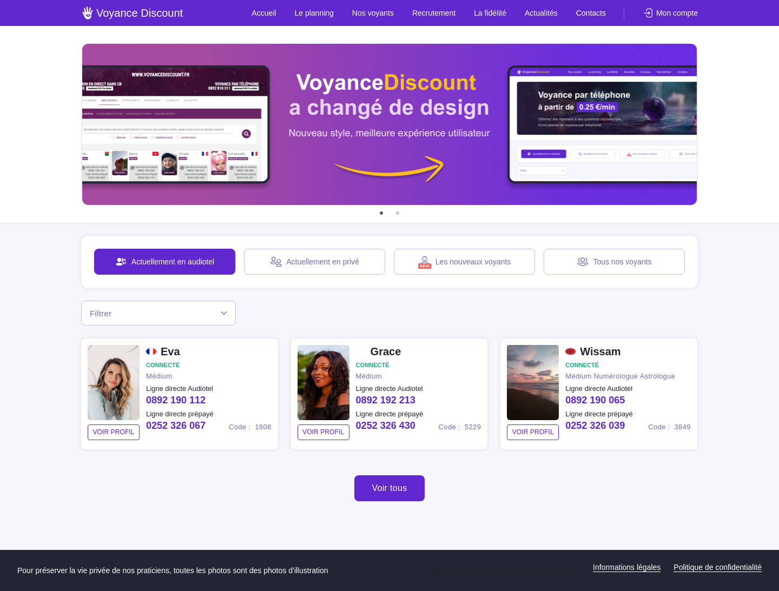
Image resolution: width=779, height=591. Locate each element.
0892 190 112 (176, 400)
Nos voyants (373, 13)
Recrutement (433, 13)
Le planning (313, 13)
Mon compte (677, 13)
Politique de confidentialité (718, 567)
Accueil (264, 13)
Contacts (591, 13)
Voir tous (389, 488)
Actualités (541, 13)
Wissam (600, 351)
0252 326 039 (595, 425)
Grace (386, 351)
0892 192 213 (385, 400)
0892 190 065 (595, 400)
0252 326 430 (385, 425)
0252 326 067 (176, 425)
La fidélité (490, 13)
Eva (170, 351)
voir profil (113, 432)
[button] (381, 213)
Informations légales (627, 567)
